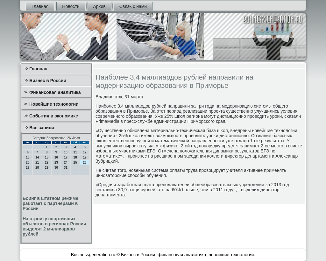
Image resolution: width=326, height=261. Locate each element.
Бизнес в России (47, 80)
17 (65, 157)
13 (27, 157)
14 (37, 157)
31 (65, 167)
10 (65, 152)
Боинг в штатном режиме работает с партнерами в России (50, 203)
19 (84, 157)
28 (37, 167)
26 (84, 162)
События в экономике (53, 115)
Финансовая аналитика (55, 92)
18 (75, 157)
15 (46, 157)
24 (65, 162)
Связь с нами (133, 6)
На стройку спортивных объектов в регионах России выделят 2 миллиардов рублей (54, 226)
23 (56, 162)
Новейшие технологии (54, 104)
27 (27, 167)
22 (46, 162)
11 (75, 152)
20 (27, 162)
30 (56, 167)
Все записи (41, 127)
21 (37, 162)
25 (75, 162)
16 (56, 157)
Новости (70, 6)
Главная (40, 6)
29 (46, 167)
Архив (99, 6)
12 (84, 152)
